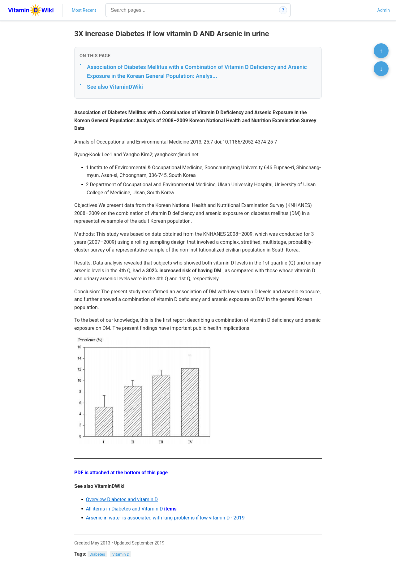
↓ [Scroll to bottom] (381, 68)
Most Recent (84, 10)
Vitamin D (120, 554)
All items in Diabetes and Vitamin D (124, 509)
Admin (383, 10)
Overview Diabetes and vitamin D (122, 499)
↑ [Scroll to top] (381, 50)
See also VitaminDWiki (115, 87)
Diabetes (97, 554)
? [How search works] (283, 10)
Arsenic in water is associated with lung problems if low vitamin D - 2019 (165, 518)
